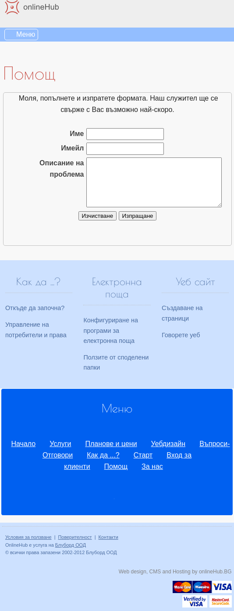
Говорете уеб (181, 335)
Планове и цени (111, 443)
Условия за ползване (28, 537)
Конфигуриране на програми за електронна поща (110, 330)
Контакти (108, 537)
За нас (152, 466)
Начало (23, 443)
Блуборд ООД (70, 545)
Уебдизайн (168, 443)
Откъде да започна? (34, 307)
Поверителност (75, 537)
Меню (25, 34)
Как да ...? (103, 455)
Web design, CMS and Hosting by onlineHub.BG (175, 572)
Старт (143, 455)
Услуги (60, 443)
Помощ (116, 466)
